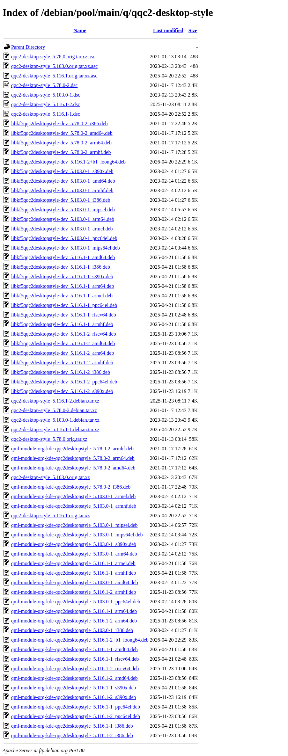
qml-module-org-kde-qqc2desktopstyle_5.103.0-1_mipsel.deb (74, 525)
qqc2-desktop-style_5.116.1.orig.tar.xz (50, 515)
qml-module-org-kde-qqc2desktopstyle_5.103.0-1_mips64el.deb (77, 534)
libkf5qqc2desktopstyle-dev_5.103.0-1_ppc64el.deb (64, 238)
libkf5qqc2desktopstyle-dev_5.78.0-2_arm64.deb (61, 142)
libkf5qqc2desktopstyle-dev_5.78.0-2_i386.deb (59, 123)
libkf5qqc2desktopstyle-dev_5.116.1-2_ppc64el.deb (64, 381)
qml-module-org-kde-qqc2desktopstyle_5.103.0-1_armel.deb (73, 496)
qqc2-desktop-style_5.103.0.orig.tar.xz (50, 477)
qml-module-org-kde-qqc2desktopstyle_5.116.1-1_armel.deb (73, 563)
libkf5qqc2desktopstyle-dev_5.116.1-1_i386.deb (60, 267)
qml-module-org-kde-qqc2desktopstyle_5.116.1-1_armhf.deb (73, 573)
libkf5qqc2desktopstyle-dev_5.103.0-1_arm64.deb (62, 219)
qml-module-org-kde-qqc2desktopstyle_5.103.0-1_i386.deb (72, 630)
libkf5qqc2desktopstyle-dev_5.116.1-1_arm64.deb (62, 286)
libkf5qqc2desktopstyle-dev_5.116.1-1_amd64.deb (63, 257)
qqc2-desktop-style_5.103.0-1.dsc (45, 95)
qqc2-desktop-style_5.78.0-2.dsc (44, 85)
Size (192, 30)
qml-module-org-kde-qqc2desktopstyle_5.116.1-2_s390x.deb (73, 697)
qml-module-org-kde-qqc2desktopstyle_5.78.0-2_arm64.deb (73, 458)
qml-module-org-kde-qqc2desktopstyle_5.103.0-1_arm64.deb (74, 553)
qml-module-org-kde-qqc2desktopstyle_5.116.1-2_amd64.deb (74, 678)
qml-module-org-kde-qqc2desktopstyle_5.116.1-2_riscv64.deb (75, 668)
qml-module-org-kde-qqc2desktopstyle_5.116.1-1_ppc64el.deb (75, 706)
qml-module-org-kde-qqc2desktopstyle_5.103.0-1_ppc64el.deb (75, 601)
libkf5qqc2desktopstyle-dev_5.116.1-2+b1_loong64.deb (68, 161)
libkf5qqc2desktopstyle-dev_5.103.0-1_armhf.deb (62, 190)
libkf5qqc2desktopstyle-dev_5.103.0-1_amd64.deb (63, 181)
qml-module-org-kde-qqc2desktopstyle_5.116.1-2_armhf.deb (73, 592)
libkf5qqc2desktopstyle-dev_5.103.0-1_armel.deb (62, 228)
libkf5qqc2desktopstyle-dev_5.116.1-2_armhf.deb (62, 362)
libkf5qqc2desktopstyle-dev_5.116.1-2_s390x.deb (62, 391)
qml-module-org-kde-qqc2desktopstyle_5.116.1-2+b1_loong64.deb (80, 640)
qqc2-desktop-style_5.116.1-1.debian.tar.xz (55, 429)
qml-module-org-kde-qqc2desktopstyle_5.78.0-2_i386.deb (70, 487)
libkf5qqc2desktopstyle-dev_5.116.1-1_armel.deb (62, 295)
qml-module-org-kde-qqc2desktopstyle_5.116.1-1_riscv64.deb (75, 659)
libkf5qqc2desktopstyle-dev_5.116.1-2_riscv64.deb (63, 334)
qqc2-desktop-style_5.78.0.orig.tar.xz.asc (53, 56)
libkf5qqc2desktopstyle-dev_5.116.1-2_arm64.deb (62, 353)
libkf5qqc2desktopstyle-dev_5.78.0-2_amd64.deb (62, 133)
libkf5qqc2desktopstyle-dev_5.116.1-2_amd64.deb (63, 343)
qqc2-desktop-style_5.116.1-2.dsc (45, 104)
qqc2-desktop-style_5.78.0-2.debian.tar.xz (54, 410)
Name (79, 30)
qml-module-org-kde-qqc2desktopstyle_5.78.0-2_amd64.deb (73, 467)
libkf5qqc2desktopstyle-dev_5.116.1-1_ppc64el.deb (64, 305)
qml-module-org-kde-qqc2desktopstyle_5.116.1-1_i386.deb (72, 726)
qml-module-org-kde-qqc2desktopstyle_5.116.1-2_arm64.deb (74, 620)
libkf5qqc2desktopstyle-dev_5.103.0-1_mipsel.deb (63, 209)
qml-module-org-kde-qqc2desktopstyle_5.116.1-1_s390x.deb (73, 687)
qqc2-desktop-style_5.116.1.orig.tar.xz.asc (54, 75)
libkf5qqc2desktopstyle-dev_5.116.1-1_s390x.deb (62, 276)
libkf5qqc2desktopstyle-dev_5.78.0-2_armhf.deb (61, 152)
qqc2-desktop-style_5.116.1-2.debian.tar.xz (55, 400)
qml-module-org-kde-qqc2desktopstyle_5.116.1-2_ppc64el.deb (75, 716)
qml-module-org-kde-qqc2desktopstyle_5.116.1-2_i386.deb (72, 735)
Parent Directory (28, 47)
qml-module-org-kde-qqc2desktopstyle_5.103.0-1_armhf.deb (73, 506)
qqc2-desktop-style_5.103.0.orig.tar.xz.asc (54, 66)
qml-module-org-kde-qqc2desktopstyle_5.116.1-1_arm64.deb (74, 611)
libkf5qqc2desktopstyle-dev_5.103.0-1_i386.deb (60, 200)
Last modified (168, 30)
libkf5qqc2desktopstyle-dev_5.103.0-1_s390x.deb (62, 171)
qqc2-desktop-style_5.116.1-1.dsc (45, 114)
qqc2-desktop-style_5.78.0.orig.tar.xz (49, 439)
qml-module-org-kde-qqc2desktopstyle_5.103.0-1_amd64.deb (74, 582)
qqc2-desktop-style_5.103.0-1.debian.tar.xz (55, 420)
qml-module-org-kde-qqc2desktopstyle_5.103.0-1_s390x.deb (73, 544)
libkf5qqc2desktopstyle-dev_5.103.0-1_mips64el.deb (65, 248)
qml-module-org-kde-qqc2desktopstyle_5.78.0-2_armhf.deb (72, 448)
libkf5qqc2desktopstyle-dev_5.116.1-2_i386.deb (60, 372)
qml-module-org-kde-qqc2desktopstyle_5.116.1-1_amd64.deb (74, 649)
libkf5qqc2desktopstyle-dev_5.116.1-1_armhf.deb (62, 324)
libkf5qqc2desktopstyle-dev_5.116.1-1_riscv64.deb (63, 314)
